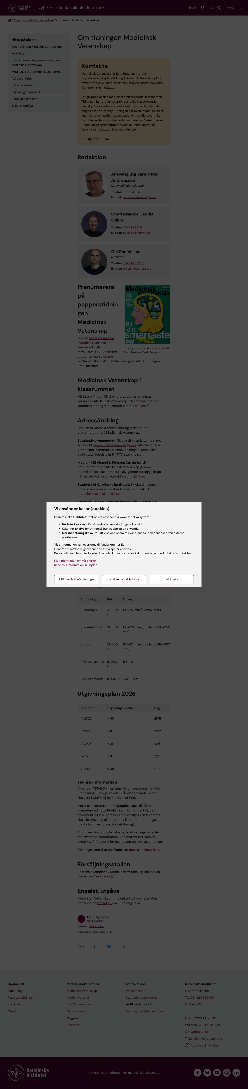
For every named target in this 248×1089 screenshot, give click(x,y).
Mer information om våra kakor (75, 561)
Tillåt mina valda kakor (124, 579)
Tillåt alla (171, 579)
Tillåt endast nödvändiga (76, 579)
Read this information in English (75, 565)
